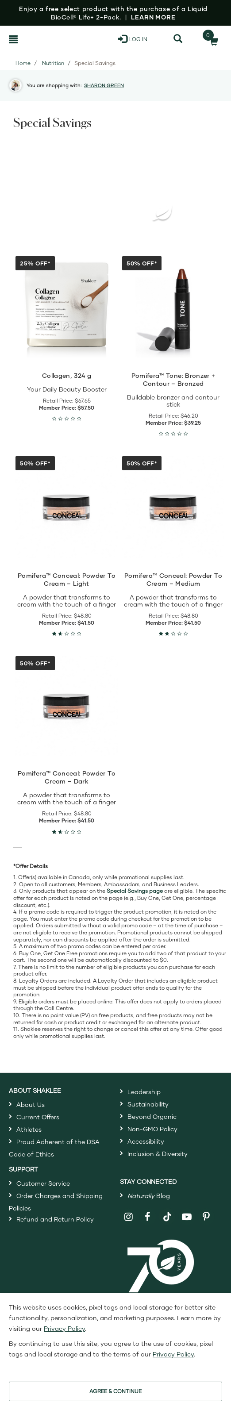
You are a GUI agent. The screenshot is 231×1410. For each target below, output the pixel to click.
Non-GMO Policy (152, 1129)
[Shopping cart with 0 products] (211, 39)
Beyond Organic (152, 1116)
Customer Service (43, 1183)
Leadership (144, 1091)
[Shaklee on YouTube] (187, 1217)
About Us (30, 1104)
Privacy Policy (64, 1328)
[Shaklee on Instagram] (128, 1217)
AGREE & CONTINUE (115, 1391)
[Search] (177, 39)
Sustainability (148, 1104)
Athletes (29, 1129)
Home (23, 63)
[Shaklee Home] (47, 39)
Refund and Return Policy (55, 1219)
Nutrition (53, 63)
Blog (148, 1195)
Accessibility (145, 1141)
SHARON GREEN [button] (104, 85)
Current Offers (37, 1117)
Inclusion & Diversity (157, 1153)
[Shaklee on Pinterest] (206, 1217)
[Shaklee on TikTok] (167, 1212)
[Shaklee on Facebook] (148, 1217)
